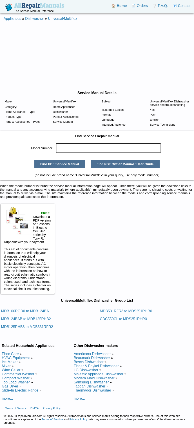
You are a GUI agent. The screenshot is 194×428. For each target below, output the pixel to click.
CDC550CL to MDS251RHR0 (123, 319)
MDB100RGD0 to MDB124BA (25, 311)
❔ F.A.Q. (160, 6)
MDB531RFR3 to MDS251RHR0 (126, 311)
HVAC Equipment (16, 358)
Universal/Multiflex (62, 18)
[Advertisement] (95, 55)
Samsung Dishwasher (91, 382)
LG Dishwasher (86, 370)
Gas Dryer (10, 386)
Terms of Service (15, 408)
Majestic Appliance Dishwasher (98, 374)
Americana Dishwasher (92, 354)
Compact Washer (15, 378)
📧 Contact (181, 6)
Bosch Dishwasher (89, 362)
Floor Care (10, 354)
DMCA (34, 408)
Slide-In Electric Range (20, 390)
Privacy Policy (52, 408)
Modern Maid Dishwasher (94, 378)
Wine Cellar (11, 370)
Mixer (6, 366)
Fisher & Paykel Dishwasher (96, 366)
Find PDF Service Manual (59, 164)
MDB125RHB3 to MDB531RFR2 (27, 327)
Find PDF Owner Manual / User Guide (125, 164)
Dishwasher (34, 18)
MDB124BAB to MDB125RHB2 (26, 319)
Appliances (12, 18)
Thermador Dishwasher (92, 390)
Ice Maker (10, 362)
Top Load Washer (16, 382)
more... (7, 398)
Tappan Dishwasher (89, 386)
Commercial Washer (18, 374)
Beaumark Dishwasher (92, 358)
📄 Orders (139, 6)
